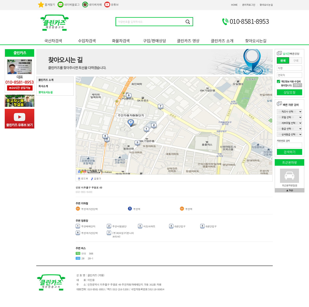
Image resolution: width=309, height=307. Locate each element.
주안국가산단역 (89, 209)
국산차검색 (53, 40)
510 (84, 253)
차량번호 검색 (283, 140)
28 (83, 258)
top (291, 190)
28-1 (90, 258)
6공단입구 (180, 226)
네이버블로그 (72, 4)
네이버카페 (95, 4)
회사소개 (43, 86)
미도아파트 (149, 226)
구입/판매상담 (154, 40)
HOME (234, 4)
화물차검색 (121, 40)
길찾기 (97, 178)
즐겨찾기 (50, 4)
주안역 (136, 209)
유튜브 (115, 4)
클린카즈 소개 (222, 40)
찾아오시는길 (255, 40)
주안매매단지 (88, 226)
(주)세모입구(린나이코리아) (123, 234)
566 (91, 253)
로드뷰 (84, 178)
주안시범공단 (119, 226)
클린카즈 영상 (188, 40)
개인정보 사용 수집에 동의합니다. (290, 83)
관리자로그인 (248, 4)
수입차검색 (87, 40)
